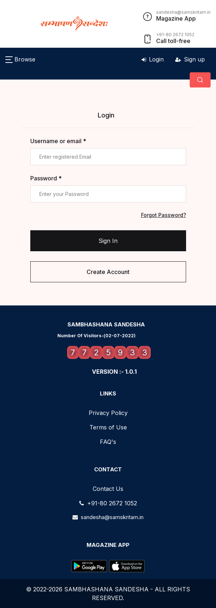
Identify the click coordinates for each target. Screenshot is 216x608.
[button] (20, 59)
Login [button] (153, 59)
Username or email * (58, 141)
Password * (46, 178)
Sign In (108, 240)
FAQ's (108, 441)
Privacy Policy (108, 412)
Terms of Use (108, 427)
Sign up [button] (190, 59)
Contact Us (108, 488)
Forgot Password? (163, 215)
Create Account (108, 271)
